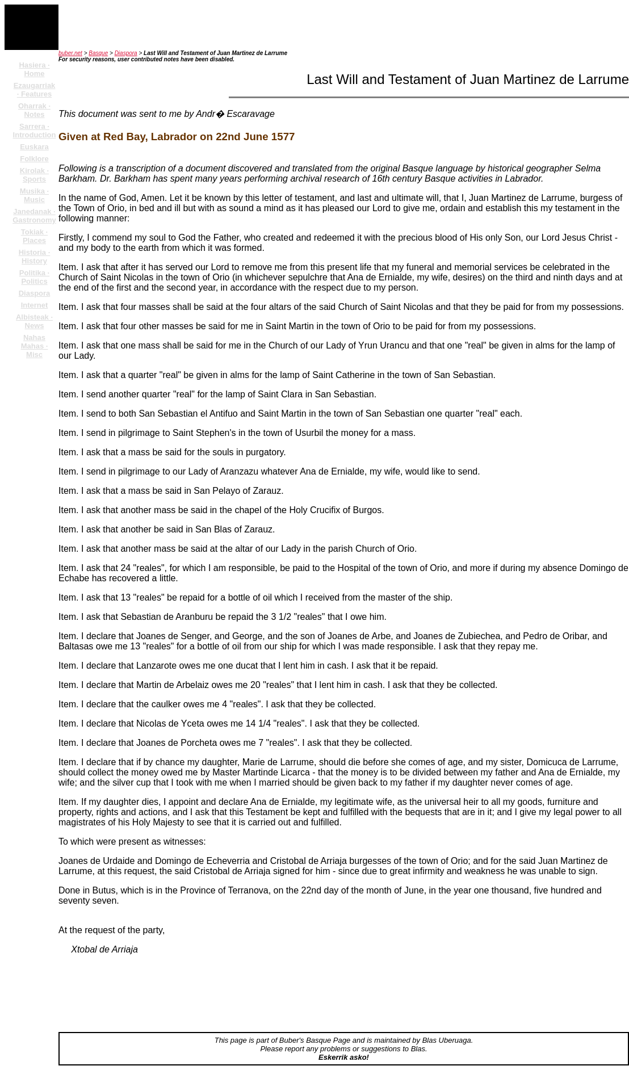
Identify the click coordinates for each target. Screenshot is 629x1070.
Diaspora (35, 293)
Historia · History (35, 256)
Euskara (34, 146)
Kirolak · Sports (34, 174)
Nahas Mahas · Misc (34, 346)
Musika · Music (34, 195)
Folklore (34, 158)
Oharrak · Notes (34, 110)
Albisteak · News (34, 321)
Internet (34, 305)
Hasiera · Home (34, 69)
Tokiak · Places (34, 236)
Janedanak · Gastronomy (34, 215)
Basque (98, 53)
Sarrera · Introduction (34, 130)
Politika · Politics (34, 277)
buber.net (70, 53)
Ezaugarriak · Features (35, 89)
